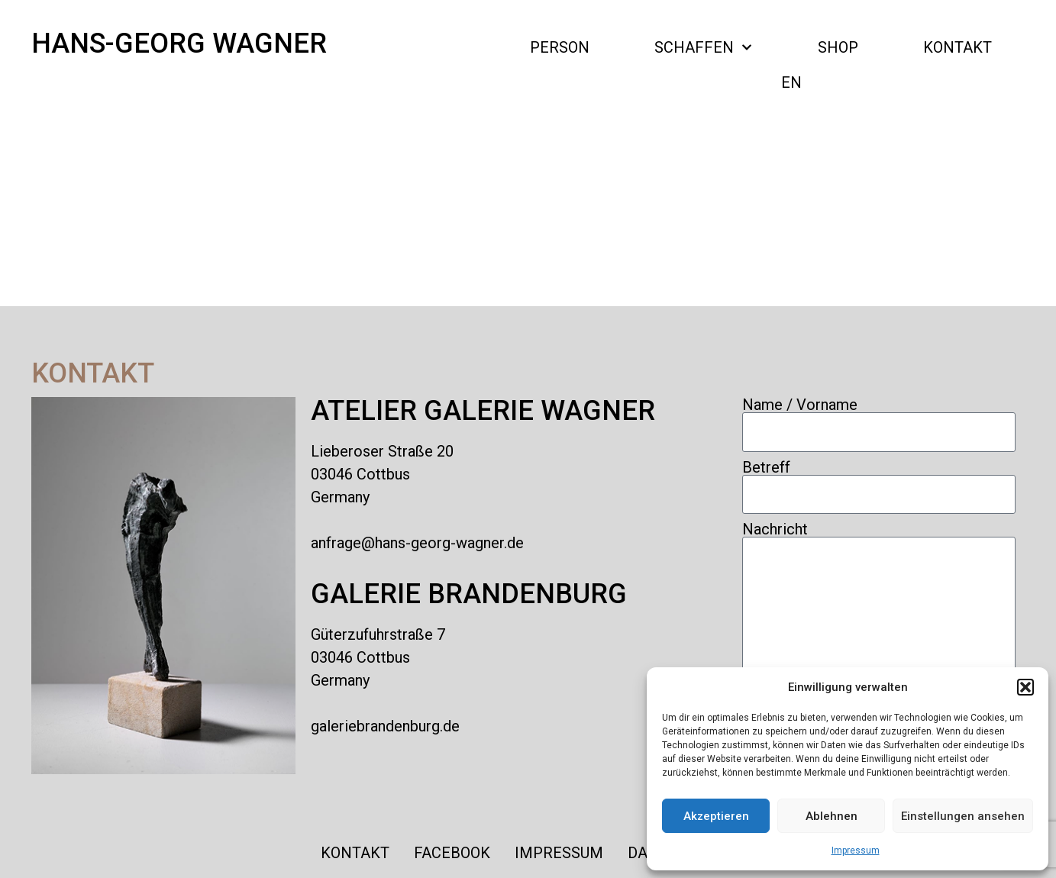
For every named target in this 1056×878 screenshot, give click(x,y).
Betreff (766, 467)
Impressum (856, 850)
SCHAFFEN (703, 47)
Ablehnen (831, 816)
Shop (838, 47)
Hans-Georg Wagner (179, 43)
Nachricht (775, 529)
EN (791, 82)
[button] (1025, 687)
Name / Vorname (799, 404)
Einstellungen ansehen (963, 816)
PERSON (559, 47)
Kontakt (957, 47)
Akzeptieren (716, 816)
